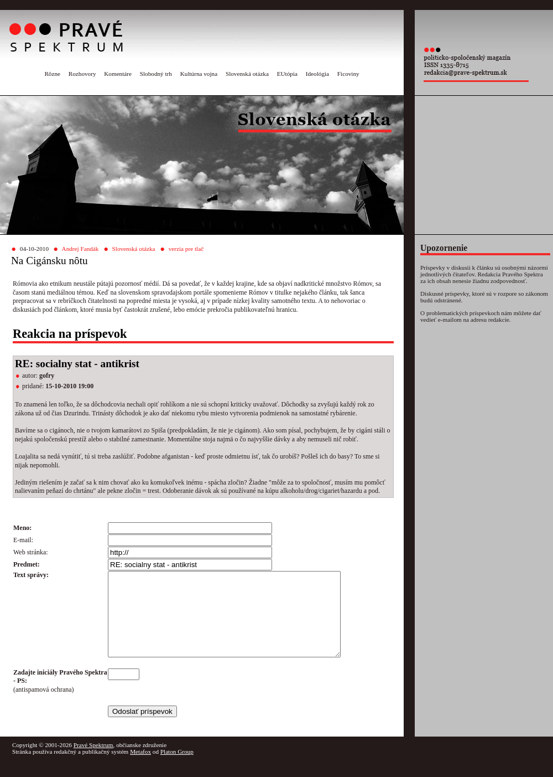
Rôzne (52, 73)
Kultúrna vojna (198, 73)
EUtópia (287, 73)
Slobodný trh (156, 73)
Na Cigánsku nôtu (49, 260)
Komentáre (118, 73)
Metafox (140, 768)
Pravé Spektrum (93, 761)
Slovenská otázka (247, 73)
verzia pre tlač (186, 248)
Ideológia (317, 73)
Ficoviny (348, 73)
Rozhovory (82, 73)
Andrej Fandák (80, 248)
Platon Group (177, 768)
